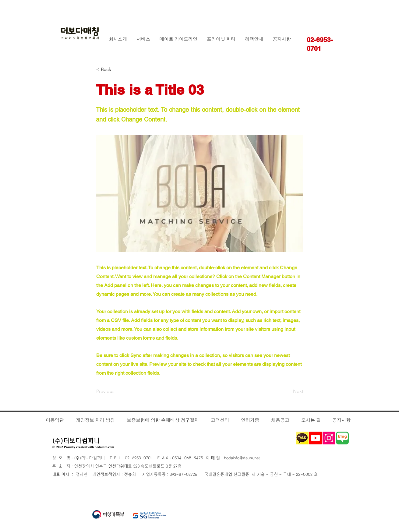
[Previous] (116, 392)
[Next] (288, 392)
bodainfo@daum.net (242, 458)
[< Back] (116, 69)
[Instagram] (329, 438)
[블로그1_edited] (342, 438)
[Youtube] (315, 438)
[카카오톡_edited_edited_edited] (302, 438)
